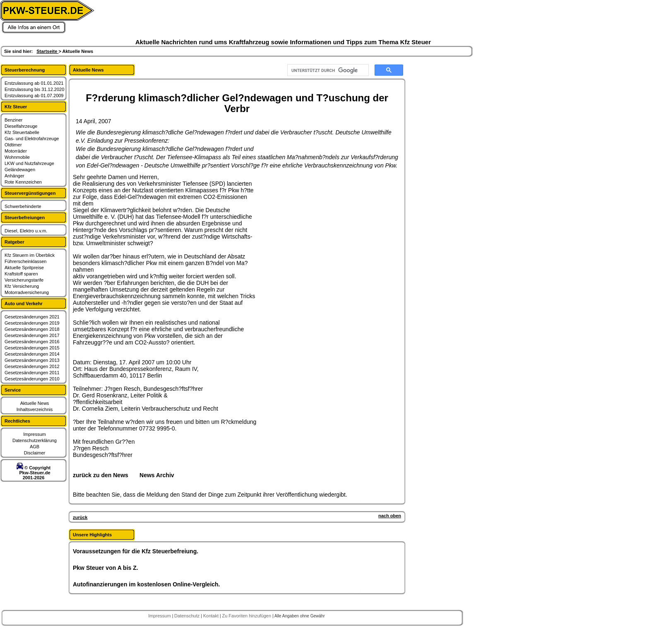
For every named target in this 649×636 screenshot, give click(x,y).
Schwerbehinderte (23, 206)
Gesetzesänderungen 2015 (32, 347)
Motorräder (16, 150)
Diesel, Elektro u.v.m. (26, 230)
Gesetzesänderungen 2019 (32, 322)
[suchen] (327, 70)
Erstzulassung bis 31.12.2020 (34, 89)
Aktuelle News (34, 403)
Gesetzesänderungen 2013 (32, 360)
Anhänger (14, 175)
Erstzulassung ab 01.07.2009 (34, 95)
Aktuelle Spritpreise (24, 267)
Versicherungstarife (24, 279)
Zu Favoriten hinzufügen (247, 615)
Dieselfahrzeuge (21, 126)
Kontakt (211, 615)
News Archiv (156, 475)
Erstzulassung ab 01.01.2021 (34, 83)
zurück (80, 517)
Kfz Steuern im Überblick (30, 255)
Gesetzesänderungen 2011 (32, 372)
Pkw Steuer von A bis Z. (105, 567)
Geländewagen (20, 169)
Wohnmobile (17, 157)
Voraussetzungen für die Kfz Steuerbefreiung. (135, 551)
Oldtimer (13, 144)
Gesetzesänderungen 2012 (32, 366)
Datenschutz (187, 615)
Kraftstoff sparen (21, 273)
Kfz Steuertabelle (22, 132)
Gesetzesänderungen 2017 (32, 335)
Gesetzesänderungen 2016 (32, 341)
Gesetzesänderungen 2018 (32, 329)
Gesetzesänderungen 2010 (32, 378)
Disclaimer (34, 452)
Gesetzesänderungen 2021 (32, 316)
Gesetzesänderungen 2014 (32, 353)
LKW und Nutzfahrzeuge (29, 163)
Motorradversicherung (27, 292)
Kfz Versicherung (22, 286)
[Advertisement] (317, 225)
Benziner (13, 119)
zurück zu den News (100, 475)
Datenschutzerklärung (34, 440)
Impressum (34, 434)
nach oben (389, 515)
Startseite (47, 51)
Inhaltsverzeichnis (35, 409)
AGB (34, 446)
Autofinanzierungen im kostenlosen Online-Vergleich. (146, 584)
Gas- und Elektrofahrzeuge (32, 138)
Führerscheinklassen (26, 261)
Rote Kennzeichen (23, 181)
